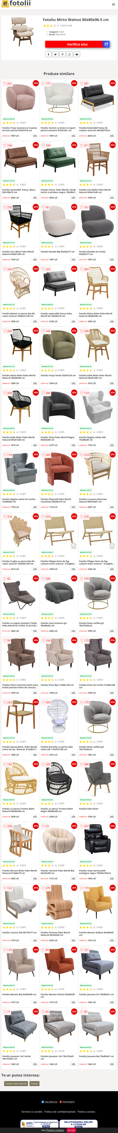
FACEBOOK (49, 1102)
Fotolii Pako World (16, 1083)
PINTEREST (67, 1102)
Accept (71, 1130)
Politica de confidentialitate (60, 1111)
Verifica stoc (88, 44)
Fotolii (34, 1083)
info (35, 135)
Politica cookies (86, 1111)
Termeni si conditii (31, 1111)
